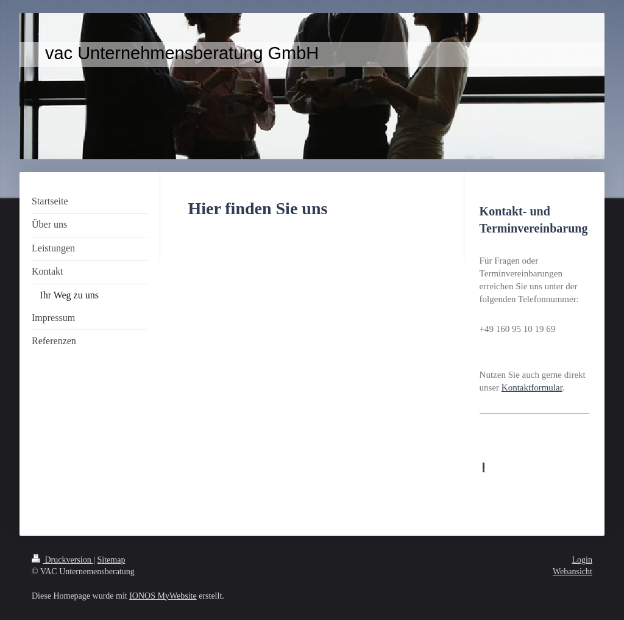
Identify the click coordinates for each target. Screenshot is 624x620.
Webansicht (572, 571)
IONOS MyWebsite (162, 595)
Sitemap (112, 559)
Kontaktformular (532, 387)
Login (582, 559)
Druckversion (62, 559)
